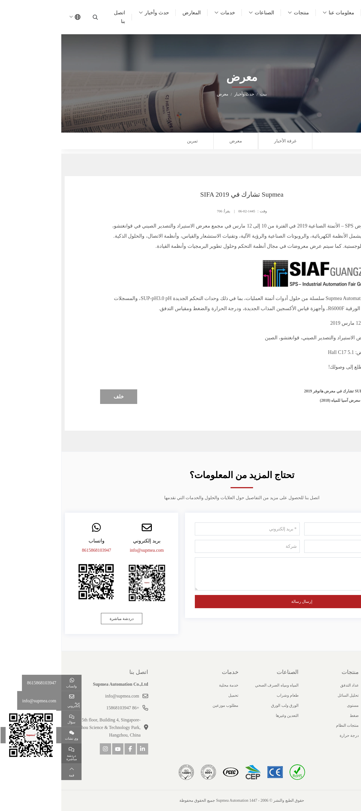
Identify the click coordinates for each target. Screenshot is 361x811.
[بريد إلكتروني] (186, 529)
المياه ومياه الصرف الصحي (216, 685)
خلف (57, 396)
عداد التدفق (288, 685)
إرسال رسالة (240, 601)
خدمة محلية (167, 685)
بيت (310, 12)
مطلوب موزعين (164, 705)
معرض (174, 140)
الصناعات (203, 12)
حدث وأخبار (96, 12)
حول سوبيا (345, 672)
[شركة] (186, 546)
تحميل (172, 695)
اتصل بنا (58, 17)
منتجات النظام (286, 725)
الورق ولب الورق (223, 705)
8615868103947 (35, 550)
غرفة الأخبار (224, 140)
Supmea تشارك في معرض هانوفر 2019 (276, 391)
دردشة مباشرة (60, 619)
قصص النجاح (347, 716)
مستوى (291, 705)
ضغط (292, 716)
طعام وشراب (226, 695)
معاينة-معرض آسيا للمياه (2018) (284, 400)
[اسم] (295, 529)
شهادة (353, 705)
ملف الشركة (347, 685)
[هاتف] (295, 546)
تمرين (131, 140)
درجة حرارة (288, 735)
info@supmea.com (86, 550)
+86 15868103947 (61, 707)
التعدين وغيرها (226, 716)
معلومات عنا (280, 12)
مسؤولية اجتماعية (343, 735)
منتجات (240, 12)
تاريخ (354, 695)
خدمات (166, 12)
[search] (35, 17)
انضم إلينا (350, 725)
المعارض (130, 12)
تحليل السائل (287, 695)
